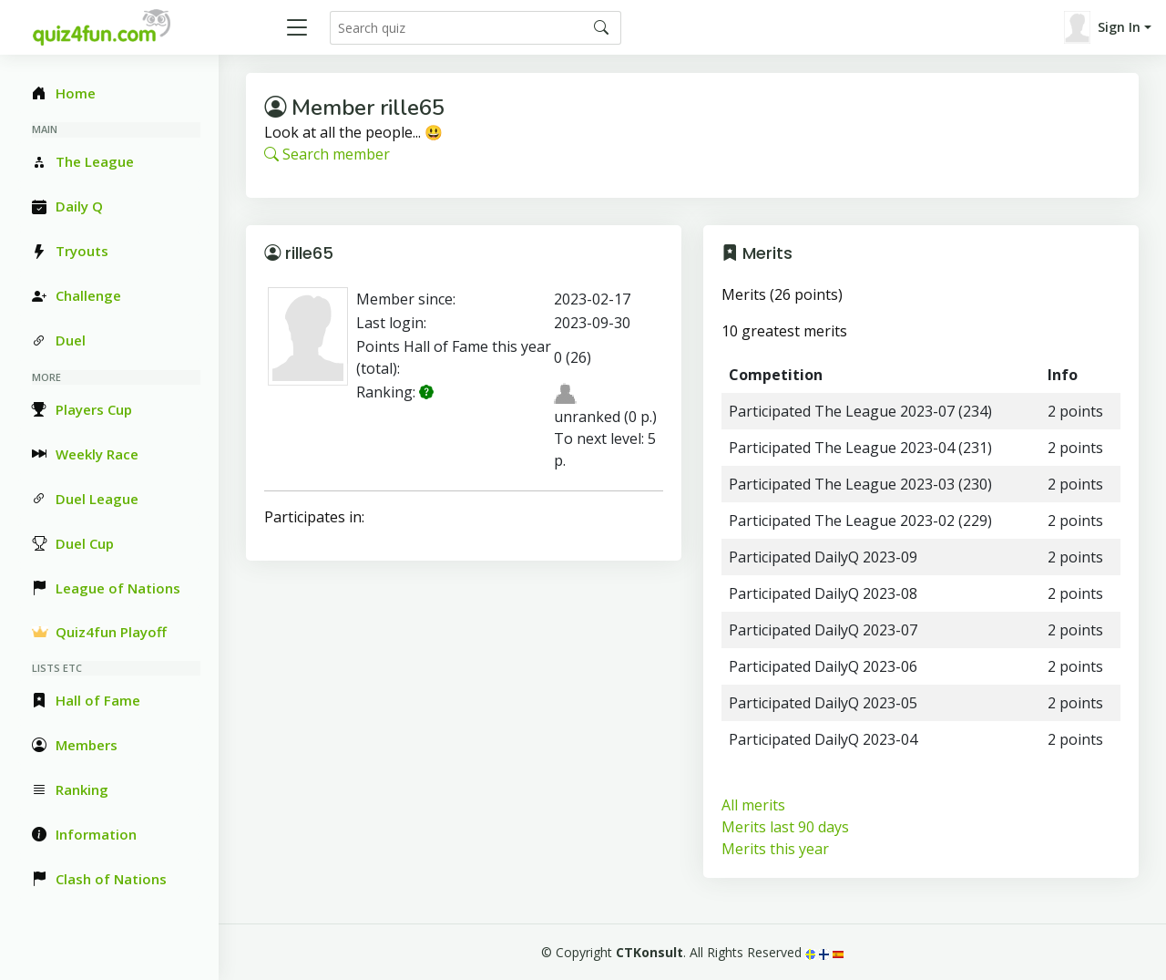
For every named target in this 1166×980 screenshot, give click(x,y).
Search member (327, 154)
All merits (753, 805)
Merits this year (775, 849)
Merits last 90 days (785, 827)
